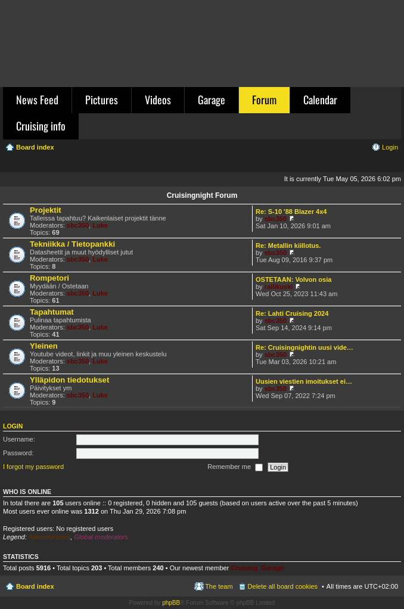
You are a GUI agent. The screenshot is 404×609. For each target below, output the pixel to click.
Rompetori (49, 278)
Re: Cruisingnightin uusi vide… (304, 347)
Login (13, 426)
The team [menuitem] (218, 586)
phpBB (171, 602)
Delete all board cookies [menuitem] (283, 586)
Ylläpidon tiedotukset (69, 379)
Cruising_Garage (257, 567)
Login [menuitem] (390, 147)
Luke (100, 225)
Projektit (45, 210)
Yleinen (44, 345)
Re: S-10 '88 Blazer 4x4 (291, 211)
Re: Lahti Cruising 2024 (292, 313)
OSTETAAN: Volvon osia (293, 279)
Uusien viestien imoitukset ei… (304, 381)
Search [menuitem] (393, 164)
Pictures (101, 99)
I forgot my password (33, 466)
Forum (264, 99)
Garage (211, 99)
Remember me (235, 467)
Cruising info (41, 125)
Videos (158, 99)
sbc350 (78, 225)
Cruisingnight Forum (202, 195)
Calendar (320, 99)
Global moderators (101, 536)
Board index (35, 586)
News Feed (37, 99)
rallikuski (279, 286)
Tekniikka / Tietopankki (72, 244)
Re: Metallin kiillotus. (288, 245)
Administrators (49, 536)
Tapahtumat (52, 311)
